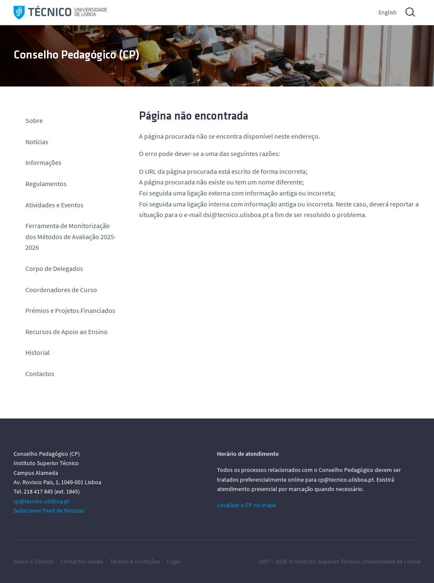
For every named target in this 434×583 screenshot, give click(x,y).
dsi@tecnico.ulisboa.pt (236, 214)
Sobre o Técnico (33, 561)
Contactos (39, 373)
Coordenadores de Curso (61, 289)
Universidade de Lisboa (391, 561)
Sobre (34, 120)
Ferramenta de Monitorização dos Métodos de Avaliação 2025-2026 (70, 236)
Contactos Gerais (81, 561)
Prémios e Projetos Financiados (70, 310)
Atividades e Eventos (54, 205)
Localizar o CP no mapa (246, 505)
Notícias (36, 141)
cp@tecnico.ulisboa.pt (42, 501)
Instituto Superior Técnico (326, 561)
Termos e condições (135, 561)
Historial (37, 352)
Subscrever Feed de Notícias (49, 510)
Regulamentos (46, 183)
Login (174, 561)
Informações (43, 162)
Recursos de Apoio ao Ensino (66, 331)
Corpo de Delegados (54, 268)
